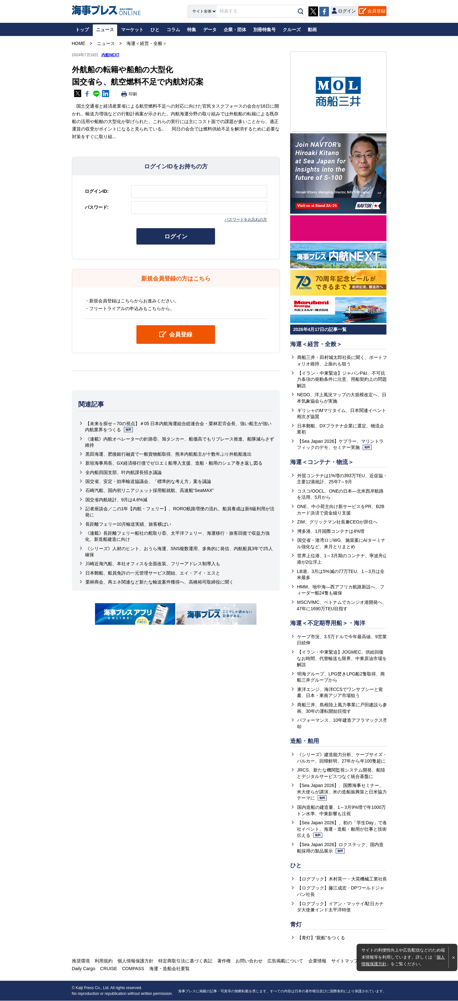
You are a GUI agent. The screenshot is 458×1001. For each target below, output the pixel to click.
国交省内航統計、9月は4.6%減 (116, 499)
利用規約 (104, 961)
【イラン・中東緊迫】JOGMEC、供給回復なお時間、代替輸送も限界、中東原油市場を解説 (342, 658)
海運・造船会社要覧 (169, 968)
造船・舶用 (304, 741)
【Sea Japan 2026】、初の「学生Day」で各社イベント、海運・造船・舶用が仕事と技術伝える (342, 829)
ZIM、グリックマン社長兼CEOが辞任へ (337, 522)
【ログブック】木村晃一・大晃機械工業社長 (342, 879)
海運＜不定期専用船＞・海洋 (327, 623)
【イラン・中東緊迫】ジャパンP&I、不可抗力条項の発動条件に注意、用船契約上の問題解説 (342, 379)
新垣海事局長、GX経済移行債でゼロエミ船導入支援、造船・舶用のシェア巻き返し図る (174, 463)
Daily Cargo (83, 968)
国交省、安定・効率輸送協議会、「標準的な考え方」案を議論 (148, 481)
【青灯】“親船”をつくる (321, 938)
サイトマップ (344, 961)
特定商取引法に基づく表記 (185, 961)
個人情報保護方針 (135, 961)
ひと (296, 865)
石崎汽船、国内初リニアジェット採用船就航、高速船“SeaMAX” (149, 490)
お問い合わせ (248, 961)
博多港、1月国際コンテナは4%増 (331, 531)
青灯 (296, 925)
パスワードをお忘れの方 (246, 219)
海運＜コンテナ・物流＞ (322, 462)
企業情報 (317, 961)
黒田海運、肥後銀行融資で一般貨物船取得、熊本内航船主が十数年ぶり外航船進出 (168, 454)
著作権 (223, 961)
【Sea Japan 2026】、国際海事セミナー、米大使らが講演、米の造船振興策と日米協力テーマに (342, 792)
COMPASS (133, 968)
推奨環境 (81, 961)
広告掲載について (285, 961)
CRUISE (108, 968)
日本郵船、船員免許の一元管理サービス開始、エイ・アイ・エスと (152, 573)
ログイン (175, 236)
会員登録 (376, 10)
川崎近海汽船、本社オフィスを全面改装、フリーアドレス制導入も (152, 563)
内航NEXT (110, 55)
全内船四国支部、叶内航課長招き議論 (123, 472)
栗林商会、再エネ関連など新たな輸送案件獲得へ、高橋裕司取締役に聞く (159, 582)
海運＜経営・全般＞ (316, 344)
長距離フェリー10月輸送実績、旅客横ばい (128, 524)
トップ (82, 29)
